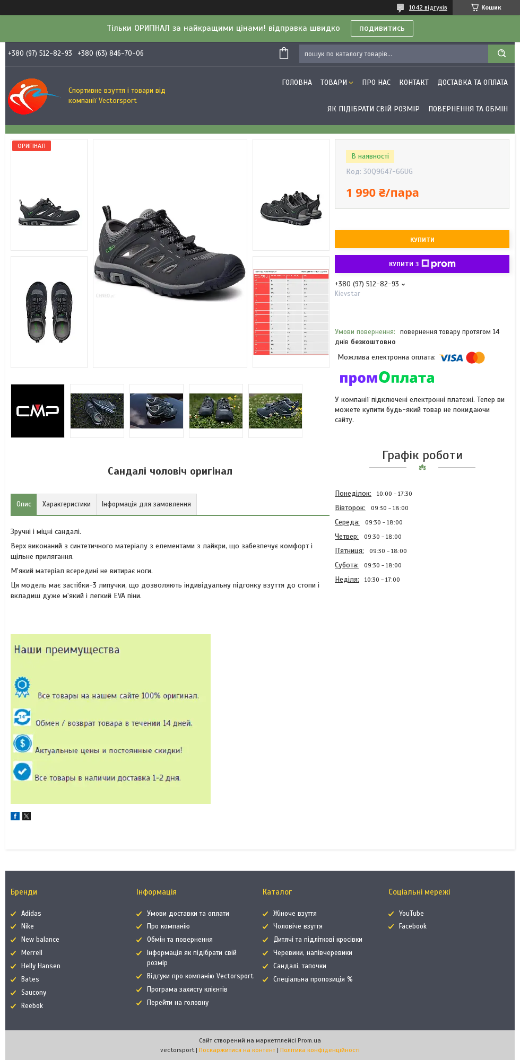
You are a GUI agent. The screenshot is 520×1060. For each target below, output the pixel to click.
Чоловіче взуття (298, 926)
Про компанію (168, 926)
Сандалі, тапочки (299, 966)
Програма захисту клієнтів (187, 989)
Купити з (422, 264)
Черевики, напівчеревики (312, 953)
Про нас (376, 82)
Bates (30, 979)
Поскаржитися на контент (237, 1050)
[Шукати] (501, 54)
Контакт (414, 82)
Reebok (32, 1006)
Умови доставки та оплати (188, 913)
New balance (40, 939)
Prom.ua (309, 1040)
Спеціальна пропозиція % (313, 979)
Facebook (413, 926)
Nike (27, 926)
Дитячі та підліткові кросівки (317, 939)
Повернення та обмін (468, 108)
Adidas (31, 913)
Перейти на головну (178, 1002)
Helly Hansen (40, 966)
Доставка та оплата (472, 82)
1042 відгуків (428, 7)
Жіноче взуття (295, 913)
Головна (297, 82)
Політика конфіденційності (320, 1050)
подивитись (382, 28)
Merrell (31, 953)
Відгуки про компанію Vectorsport (200, 976)
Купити (422, 239)
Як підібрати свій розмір (373, 108)
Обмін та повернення (180, 939)
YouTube (411, 913)
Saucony (33, 992)
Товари (333, 82)
